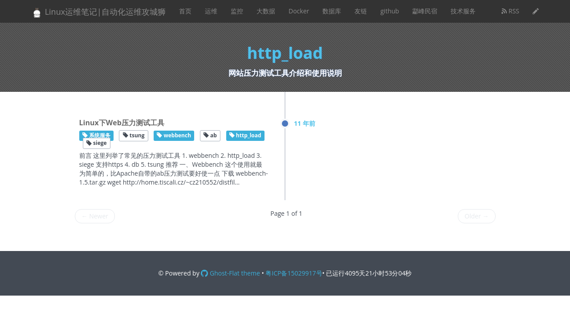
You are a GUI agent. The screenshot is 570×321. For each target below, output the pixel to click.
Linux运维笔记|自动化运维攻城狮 (98, 12)
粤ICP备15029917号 (293, 273)
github (389, 11)
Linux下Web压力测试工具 (121, 123)
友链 (360, 11)
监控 (237, 11)
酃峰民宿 (424, 11)
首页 (185, 11)
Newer (94, 216)
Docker (299, 11)
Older (476, 216)
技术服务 (463, 11)
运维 (211, 11)
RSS (510, 11)
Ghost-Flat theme (230, 273)
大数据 (265, 11)
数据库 (331, 11)
